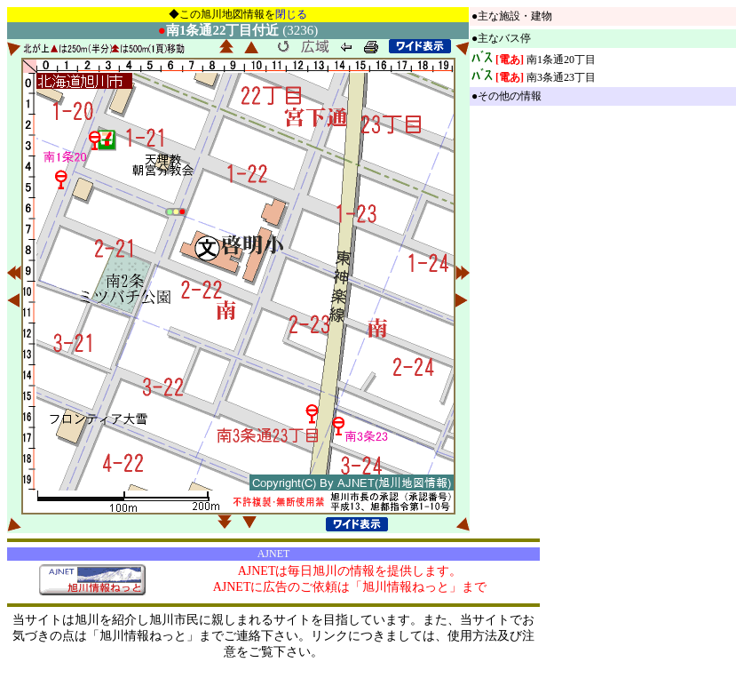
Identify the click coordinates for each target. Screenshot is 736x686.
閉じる (291, 14)
